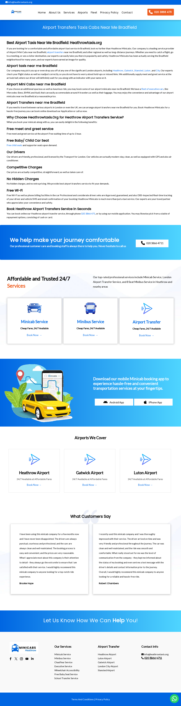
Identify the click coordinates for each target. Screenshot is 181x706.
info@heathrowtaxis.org (18, 2)
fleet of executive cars (152, 88)
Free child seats (14, 145)
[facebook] (10, 659)
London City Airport (108, 666)
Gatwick (128, 70)
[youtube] (27, 659)
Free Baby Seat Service (66, 674)
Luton (147, 70)
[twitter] (16, 659)
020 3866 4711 (153, 658)
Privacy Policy (102, 699)
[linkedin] (32, 659)
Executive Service (63, 666)
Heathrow (118, 70)
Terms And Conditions (82, 699)
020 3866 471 (88, 213)
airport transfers (55, 52)
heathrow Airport (107, 654)
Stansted (138, 70)
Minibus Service (62, 658)
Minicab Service (62, 654)
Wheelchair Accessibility (66, 670)
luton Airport (105, 658)
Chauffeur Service (63, 662)
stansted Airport (106, 670)
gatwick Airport (106, 662)
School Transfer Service (66, 678)
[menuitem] (42, 13)
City (158, 70)
